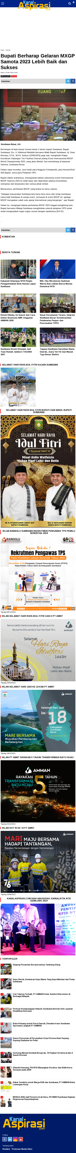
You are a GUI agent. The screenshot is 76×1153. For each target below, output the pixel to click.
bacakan (5, 76)
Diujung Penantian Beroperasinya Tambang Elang (36, 965)
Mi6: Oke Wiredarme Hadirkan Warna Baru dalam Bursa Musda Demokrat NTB (56, 283)
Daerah (8, 50)
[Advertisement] (38, 18)
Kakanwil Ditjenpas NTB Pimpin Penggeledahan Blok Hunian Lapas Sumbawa (18, 283)
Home (2, 50)
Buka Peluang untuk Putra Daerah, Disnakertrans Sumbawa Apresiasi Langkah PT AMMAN (41, 1024)
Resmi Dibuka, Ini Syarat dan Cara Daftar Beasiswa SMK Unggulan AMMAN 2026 (18, 318)
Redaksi (6, 1149)
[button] (73, 1)
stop (14, 76)
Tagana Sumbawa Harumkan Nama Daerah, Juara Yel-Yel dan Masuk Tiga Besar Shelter (57, 352)
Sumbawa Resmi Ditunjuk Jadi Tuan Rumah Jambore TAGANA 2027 (16, 352)
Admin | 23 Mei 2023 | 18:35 (9, 72)
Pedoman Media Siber (22, 1149)
